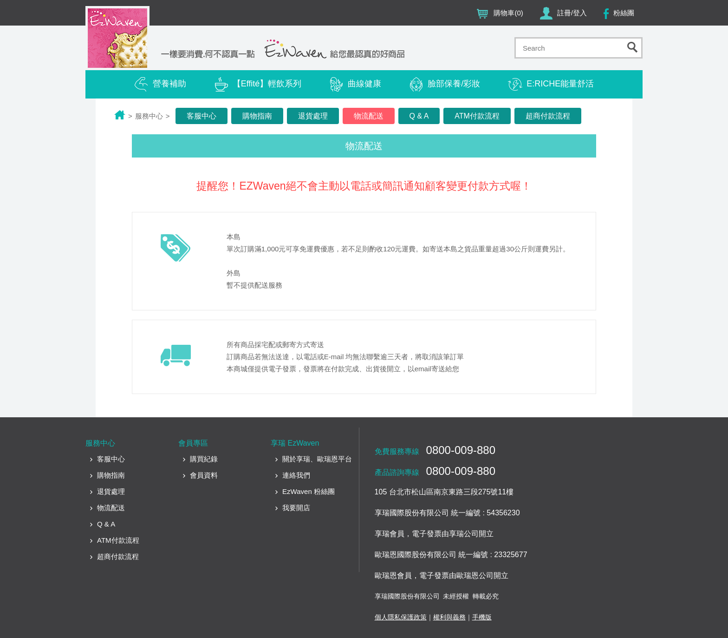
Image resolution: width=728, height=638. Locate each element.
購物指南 (257, 116)
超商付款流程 (548, 116)
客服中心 (201, 116)
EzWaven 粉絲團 (308, 491)
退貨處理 (313, 116)
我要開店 (296, 508)
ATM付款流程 (477, 116)
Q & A (419, 116)
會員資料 (204, 475)
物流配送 (369, 116)
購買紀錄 (204, 459)
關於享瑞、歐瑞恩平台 (317, 459)
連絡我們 (296, 475)
